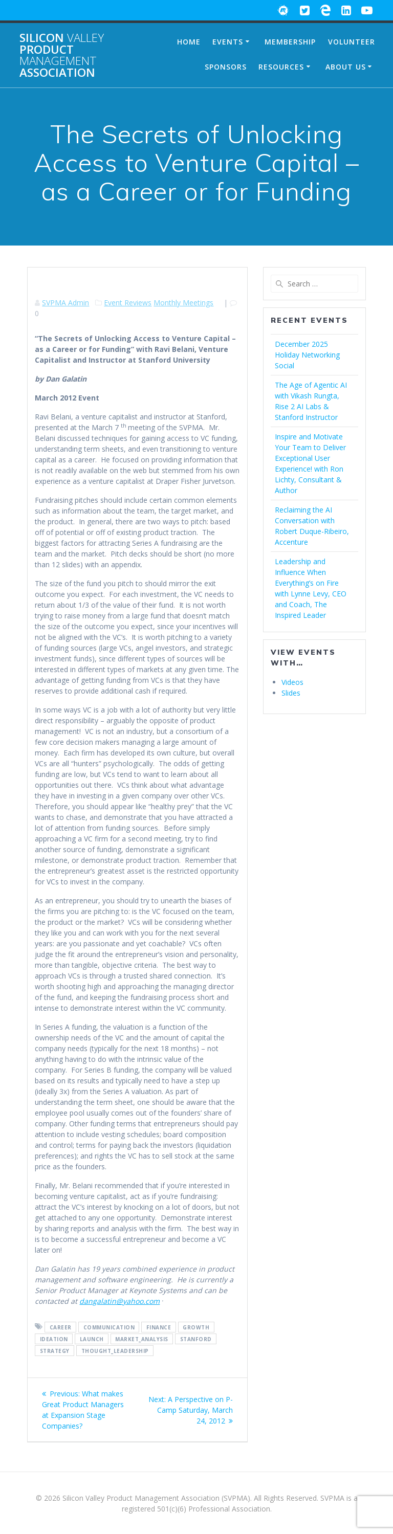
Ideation (54, 1338)
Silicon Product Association (61, 55)
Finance (158, 1326)
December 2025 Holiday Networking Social (307, 354)
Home (189, 42)
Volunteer (351, 42)
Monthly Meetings (183, 302)
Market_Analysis (141, 1338)
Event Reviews (127, 302)
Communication (109, 1326)
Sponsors (226, 67)
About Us (345, 67)
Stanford (196, 1338)
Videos (292, 682)
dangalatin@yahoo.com (119, 1301)
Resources (281, 67)
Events (227, 42)
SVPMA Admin (65, 302)
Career (61, 1326)
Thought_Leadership (115, 1350)
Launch (92, 1338)
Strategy (55, 1350)
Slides (290, 693)
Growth (196, 1326)
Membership (290, 42)
